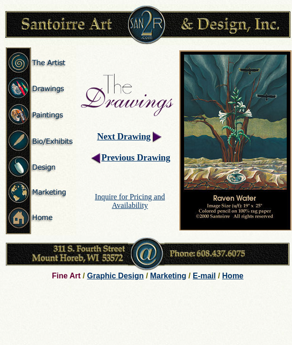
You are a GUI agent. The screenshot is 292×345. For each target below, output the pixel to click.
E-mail (204, 276)
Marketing (168, 276)
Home (232, 276)
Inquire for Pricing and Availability (130, 201)
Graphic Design (115, 276)
